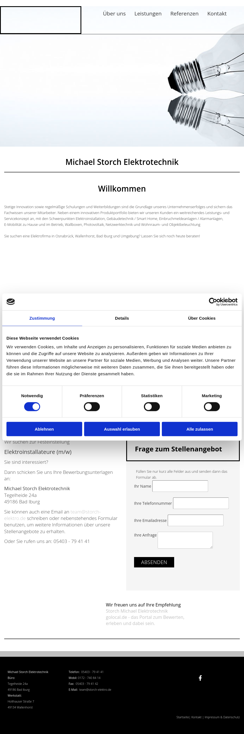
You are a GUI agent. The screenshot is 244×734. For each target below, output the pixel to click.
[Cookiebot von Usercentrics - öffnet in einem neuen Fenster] (213, 301)
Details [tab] (122, 317)
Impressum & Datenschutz (222, 717)
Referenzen (184, 13)
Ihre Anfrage (146, 535)
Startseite (182, 717)
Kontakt (217, 13)
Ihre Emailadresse (151, 520)
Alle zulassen (200, 429)
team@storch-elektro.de (95, 690)
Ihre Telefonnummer (153, 503)
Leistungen (148, 13)
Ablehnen (44, 429)
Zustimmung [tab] (42, 317)
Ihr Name (143, 486)
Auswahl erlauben (122, 429)
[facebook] (200, 678)
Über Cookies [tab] (202, 317)
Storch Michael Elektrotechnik (137, 611)
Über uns (114, 13)
